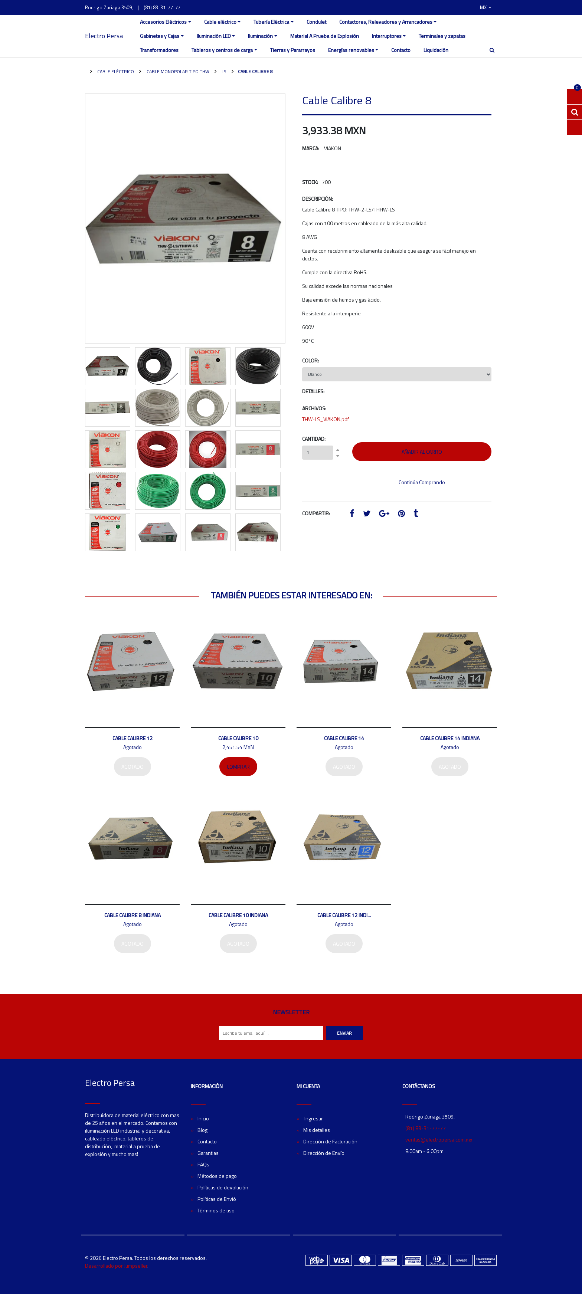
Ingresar (313, 1118)
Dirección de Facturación (330, 1141)
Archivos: (314, 408)
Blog (202, 1130)
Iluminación (260, 36)
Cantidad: (314, 439)
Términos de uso (216, 1210)
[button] (485, 7)
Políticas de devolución (222, 1187)
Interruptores (387, 36)
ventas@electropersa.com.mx (438, 1139)
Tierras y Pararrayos (292, 50)
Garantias (208, 1153)
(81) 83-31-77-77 (162, 7)
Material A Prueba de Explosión (324, 36)
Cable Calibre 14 (344, 738)
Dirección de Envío (323, 1153)
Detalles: (313, 391)
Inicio (203, 1118)
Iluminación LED (214, 36)
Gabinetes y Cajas (159, 36)
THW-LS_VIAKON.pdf (325, 419)
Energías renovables (351, 50)
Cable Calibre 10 (238, 738)
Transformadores (159, 50)
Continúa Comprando (422, 482)
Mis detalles (316, 1130)
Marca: (310, 148)
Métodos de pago (217, 1176)
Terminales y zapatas (442, 36)
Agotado (132, 767)
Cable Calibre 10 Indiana (238, 915)
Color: (310, 360)
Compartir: (316, 513)
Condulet (316, 22)
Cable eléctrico (220, 22)
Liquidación (436, 50)
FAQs (203, 1164)
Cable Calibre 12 (132, 738)
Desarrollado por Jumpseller (116, 1266)
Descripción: (317, 199)
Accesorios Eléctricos (163, 22)
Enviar (344, 1033)
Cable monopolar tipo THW (177, 71)
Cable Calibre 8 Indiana (132, 915)
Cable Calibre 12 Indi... (344, 915)
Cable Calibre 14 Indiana (450, 738)
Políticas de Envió (216, 1199)
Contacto (401, 50)
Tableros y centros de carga (222, 50)
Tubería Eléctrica (271, 22)
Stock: (310, 182)
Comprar (238, 767)
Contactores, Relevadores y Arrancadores (385, 22)
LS (223, 71)
